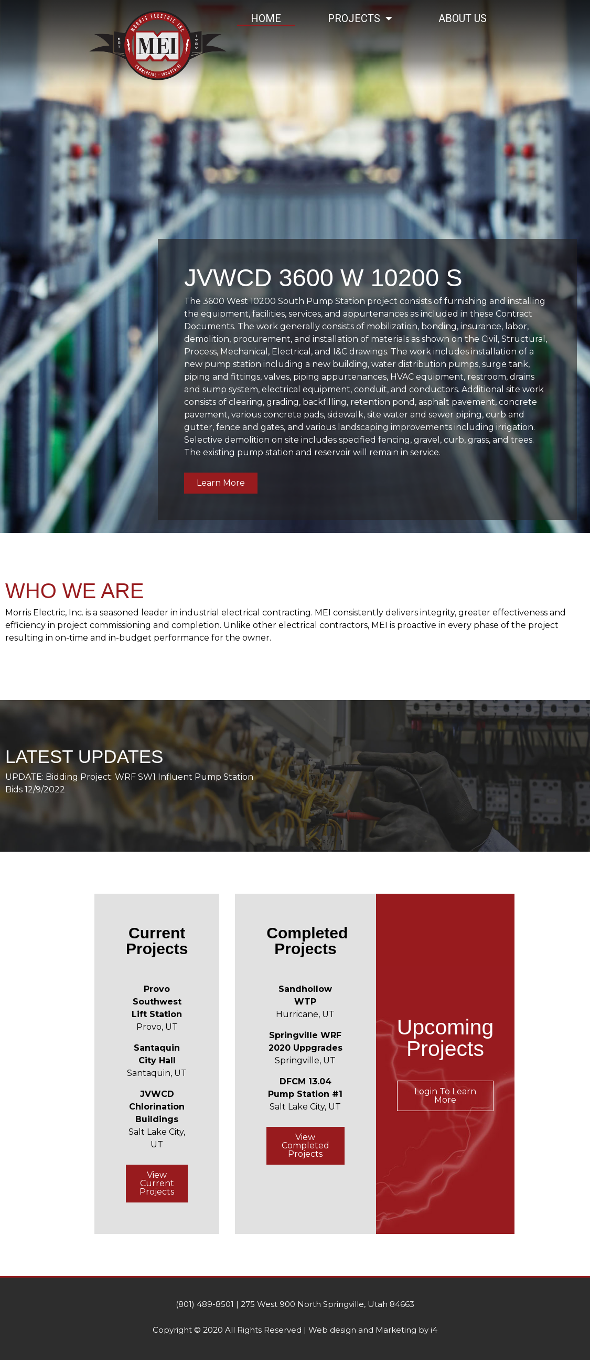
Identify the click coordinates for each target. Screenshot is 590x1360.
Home (266, 18)
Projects (360, 18)
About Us (462, 18)
